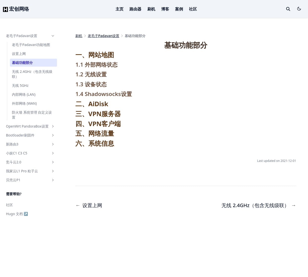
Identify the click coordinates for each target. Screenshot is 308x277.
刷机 (151, 9)
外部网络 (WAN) (24, 103)
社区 (193, 9)
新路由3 (30, 144)
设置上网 (19, 53)
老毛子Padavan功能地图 (31, 44)
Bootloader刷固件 (30, 135)
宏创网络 (16, 8)
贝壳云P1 (30, 180)
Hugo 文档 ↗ (17, 213)
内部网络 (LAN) (23, 94)
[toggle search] (288, 9)
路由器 (135, 9)
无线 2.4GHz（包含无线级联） (32, 74)
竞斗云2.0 (30, 162)
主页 (119, 9)
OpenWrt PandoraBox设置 (30, 126)
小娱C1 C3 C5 (30, 153)
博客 (165, 9)
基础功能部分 (22, 62)
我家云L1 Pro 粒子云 (30, 171)
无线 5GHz (20, 85)
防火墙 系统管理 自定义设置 (32, 115)
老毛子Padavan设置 (30, 35)
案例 (179, 9)
